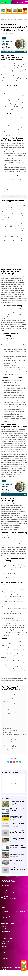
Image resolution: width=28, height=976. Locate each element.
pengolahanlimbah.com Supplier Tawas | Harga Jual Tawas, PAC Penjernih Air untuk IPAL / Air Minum (14, 969)
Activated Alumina (6, 931)
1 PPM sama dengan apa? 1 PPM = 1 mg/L (17, 809)
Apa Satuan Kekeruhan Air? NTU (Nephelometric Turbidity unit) (17, 846)
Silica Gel (4, 926)
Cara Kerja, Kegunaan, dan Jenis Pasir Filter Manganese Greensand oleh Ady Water (17, 853)
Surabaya (4, 946)
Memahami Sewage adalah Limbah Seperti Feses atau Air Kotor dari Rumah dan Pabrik (17, 861)
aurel (2, 33)
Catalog (4, 752)
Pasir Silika (4, 961)
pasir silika (7, 19)
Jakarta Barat (5, 943)
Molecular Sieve (6, 929)
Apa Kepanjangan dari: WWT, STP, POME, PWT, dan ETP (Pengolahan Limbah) (17, 817)
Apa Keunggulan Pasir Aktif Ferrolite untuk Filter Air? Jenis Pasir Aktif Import (17, 831)
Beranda (3, 19)
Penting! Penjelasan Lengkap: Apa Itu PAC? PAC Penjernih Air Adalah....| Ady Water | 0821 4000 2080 (18, 868)
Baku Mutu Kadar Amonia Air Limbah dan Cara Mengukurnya (17, 839)
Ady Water (4, 956)
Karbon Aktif (5, 958)
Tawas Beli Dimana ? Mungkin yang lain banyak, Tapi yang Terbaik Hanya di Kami (17, 824)
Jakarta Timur (5, 941)
